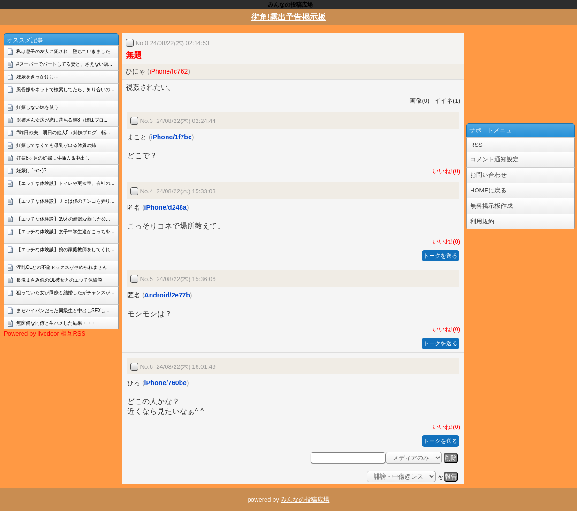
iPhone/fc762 (169, 71)
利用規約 (482, 221)
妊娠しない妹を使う (37, 107)
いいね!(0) (444, 171)
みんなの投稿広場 (305, 499)
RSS (476, 144)
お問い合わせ (488, 174)
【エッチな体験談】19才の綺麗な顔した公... (63, 218)
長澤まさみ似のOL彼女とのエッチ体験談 (59, 279)
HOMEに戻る (488, 190)
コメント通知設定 (494, 159)
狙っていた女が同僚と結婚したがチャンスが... (65, 292)
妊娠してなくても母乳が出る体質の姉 (56, 145)
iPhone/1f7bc (171, 137)
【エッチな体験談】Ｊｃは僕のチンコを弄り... (65, 201)
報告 (451, 476)
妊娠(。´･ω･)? (31, 170)
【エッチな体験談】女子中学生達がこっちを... (65, 231)
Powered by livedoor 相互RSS (44, 333)
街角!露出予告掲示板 (288, 17)
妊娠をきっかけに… (37, 76)
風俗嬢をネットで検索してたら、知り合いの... (65, 89)
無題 (134, 55)
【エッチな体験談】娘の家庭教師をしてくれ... (65, 249)
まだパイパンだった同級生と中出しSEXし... (62, 310)
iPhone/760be (165, 383)
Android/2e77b (167, 295)
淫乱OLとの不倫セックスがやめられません (61, 267)
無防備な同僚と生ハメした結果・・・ (56, 323)
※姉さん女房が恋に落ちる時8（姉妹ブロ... (61, 119)
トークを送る (440, 255)
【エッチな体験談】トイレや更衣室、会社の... (65, 183)
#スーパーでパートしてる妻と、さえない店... (64, 64)
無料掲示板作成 (491, 205)
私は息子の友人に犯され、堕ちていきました (63, 51)
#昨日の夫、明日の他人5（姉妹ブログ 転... (63, 132)
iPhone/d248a (165, 207)
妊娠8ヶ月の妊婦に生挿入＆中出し (53, 157)
